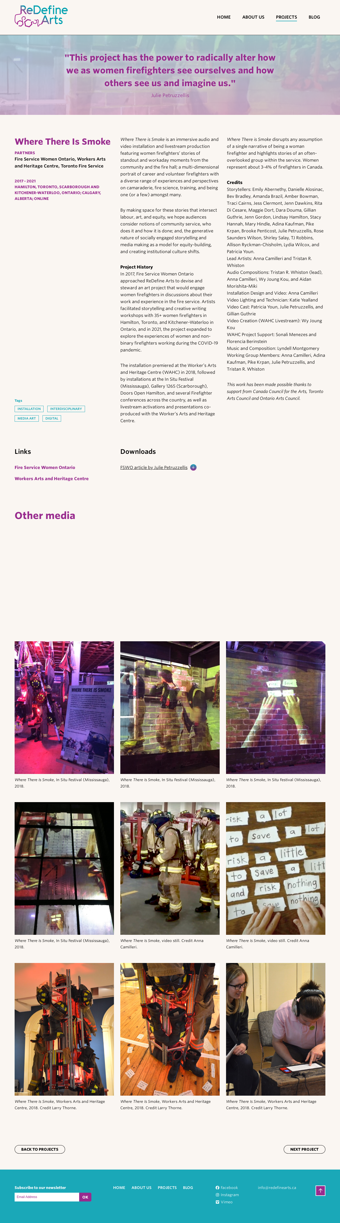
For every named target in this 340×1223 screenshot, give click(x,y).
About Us (253, 17)
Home (224, 17)
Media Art (27, 418)
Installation (29, 409)
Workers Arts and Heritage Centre (52, 478)
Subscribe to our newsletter (40, 1188)
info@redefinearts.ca (277, 1188)
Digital (51, 418)
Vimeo (227, 1202)
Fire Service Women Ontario (45, 467)
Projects (286, 17)
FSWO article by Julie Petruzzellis (154, 467)
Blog (314, 17)
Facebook (229, 1188)
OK (85, 1197)
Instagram (230, 1195)
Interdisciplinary (66, 409)
